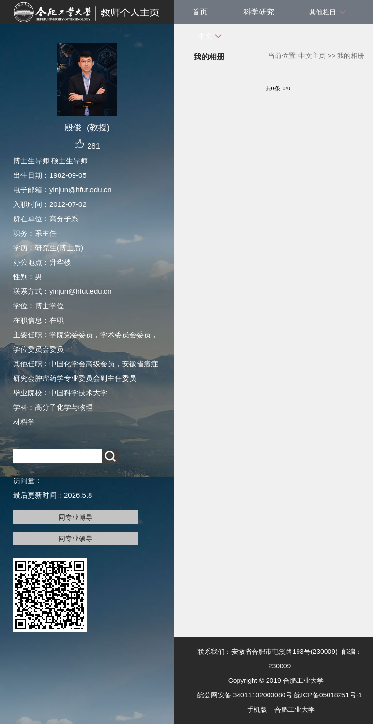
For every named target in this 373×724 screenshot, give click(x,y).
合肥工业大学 (294, 709)
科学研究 (258, 12)
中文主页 (312, 55)
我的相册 (350, 55)
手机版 (257, 709)
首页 (200, 12)
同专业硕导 (75, 538)
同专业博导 (75, 517)
